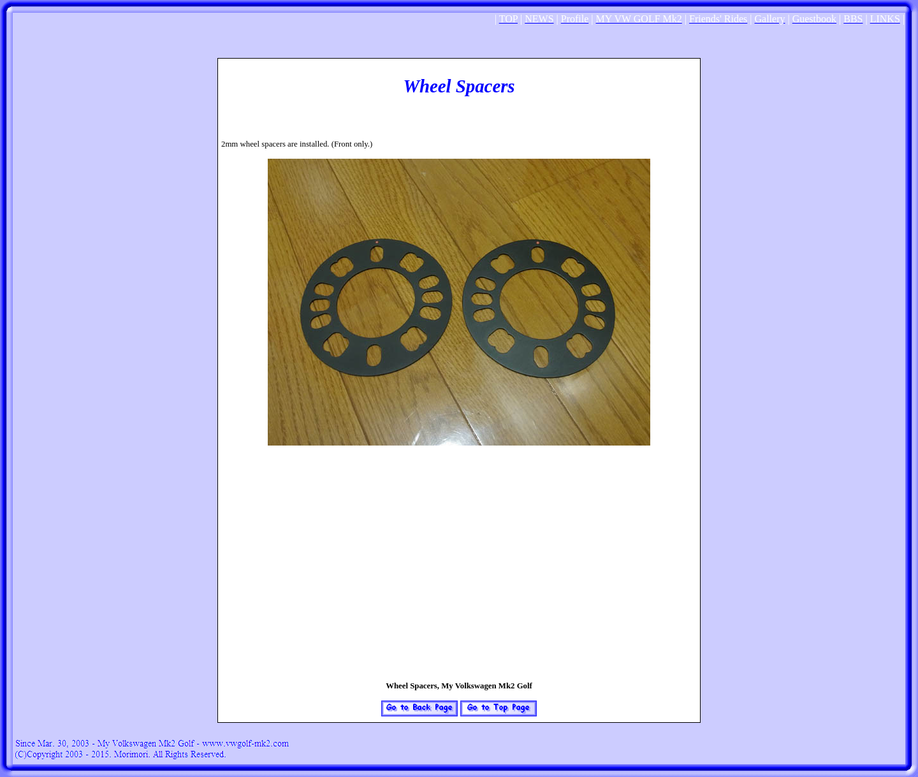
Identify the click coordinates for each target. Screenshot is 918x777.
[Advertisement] (459, 53)
